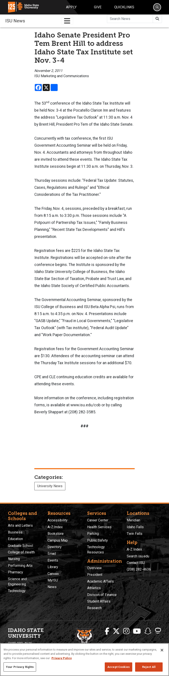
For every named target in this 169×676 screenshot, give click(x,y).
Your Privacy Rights (20, 667)
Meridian (133, 520)
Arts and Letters (20, 525)
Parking (93, 534)
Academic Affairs (100, 581)
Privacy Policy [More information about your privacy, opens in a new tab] (61, 658)
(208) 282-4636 (139, 569)
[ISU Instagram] (126, 631)
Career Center (97, 520)
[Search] (157, 7)
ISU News (15, 20)
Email (52, 553)
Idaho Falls (135, 527)
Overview (94, 568)
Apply (71, 7)
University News (49, 486)
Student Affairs (98, 601)
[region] (84, 659)
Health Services (99, 527)
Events (53, 560)
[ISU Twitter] (116, 631)
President (94, 575)
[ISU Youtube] (137, 631)
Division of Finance (102, 595)
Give (97, 7)
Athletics (94, 588)
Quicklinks (124, 7)
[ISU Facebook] (107, 631)
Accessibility (58, 520)
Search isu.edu (138, 556)
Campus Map (58, 540)
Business (15, 532)
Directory (55, 547)
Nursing (14, 559)
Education (15, 539)
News (52, 587)
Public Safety (97, 540)
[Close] (162, 650)
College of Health (21, 552)
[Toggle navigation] (67, 21)
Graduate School (20, 546)
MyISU (53, 580)
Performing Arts (20, 566)
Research (94, 608)
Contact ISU (136, 563)
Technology (17, 591)
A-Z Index (55, 527)
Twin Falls (134, 534)
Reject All (149, 667)
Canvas (53, 574)
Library (53, 567)
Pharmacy (15, 572)
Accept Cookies (118, 667)
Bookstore (56, 534)
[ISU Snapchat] (147, 631)
